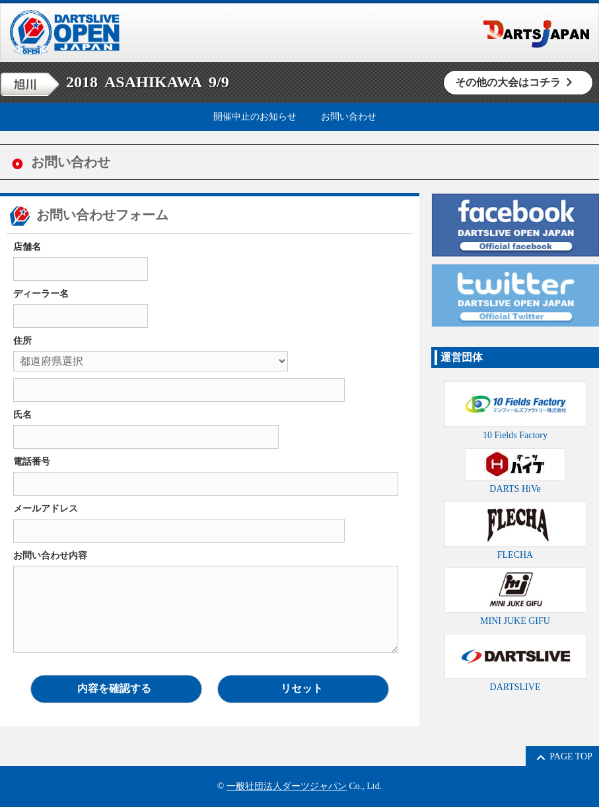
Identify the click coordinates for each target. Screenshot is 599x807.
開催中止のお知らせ (255, 117)
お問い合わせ (348, 117)
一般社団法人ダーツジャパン (287, 786)
